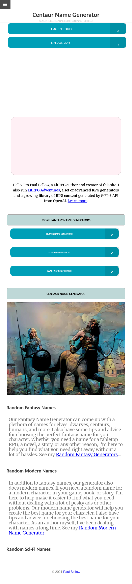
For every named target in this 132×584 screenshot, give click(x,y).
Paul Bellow (71, 582)
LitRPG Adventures (44, 194)
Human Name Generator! (58, 238)
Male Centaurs (60, 45)
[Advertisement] (66, 88)
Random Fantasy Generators (87, 464)
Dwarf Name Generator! (58, 279)
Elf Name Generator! (58, 258)
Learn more (77, 205)
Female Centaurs (59, 29)
